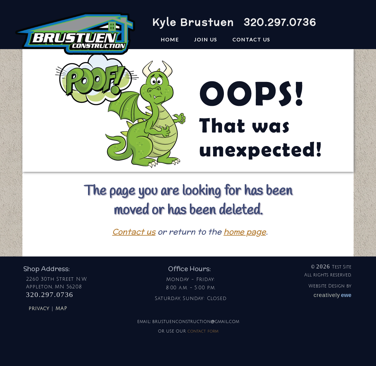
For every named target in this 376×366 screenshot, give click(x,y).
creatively (332, 295)
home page (245, 231)
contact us (251, 39)
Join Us (205, 39)
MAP (61, 308)
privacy (39, 308)
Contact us (133, 231)
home (170, 39)
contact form (202, 331)
